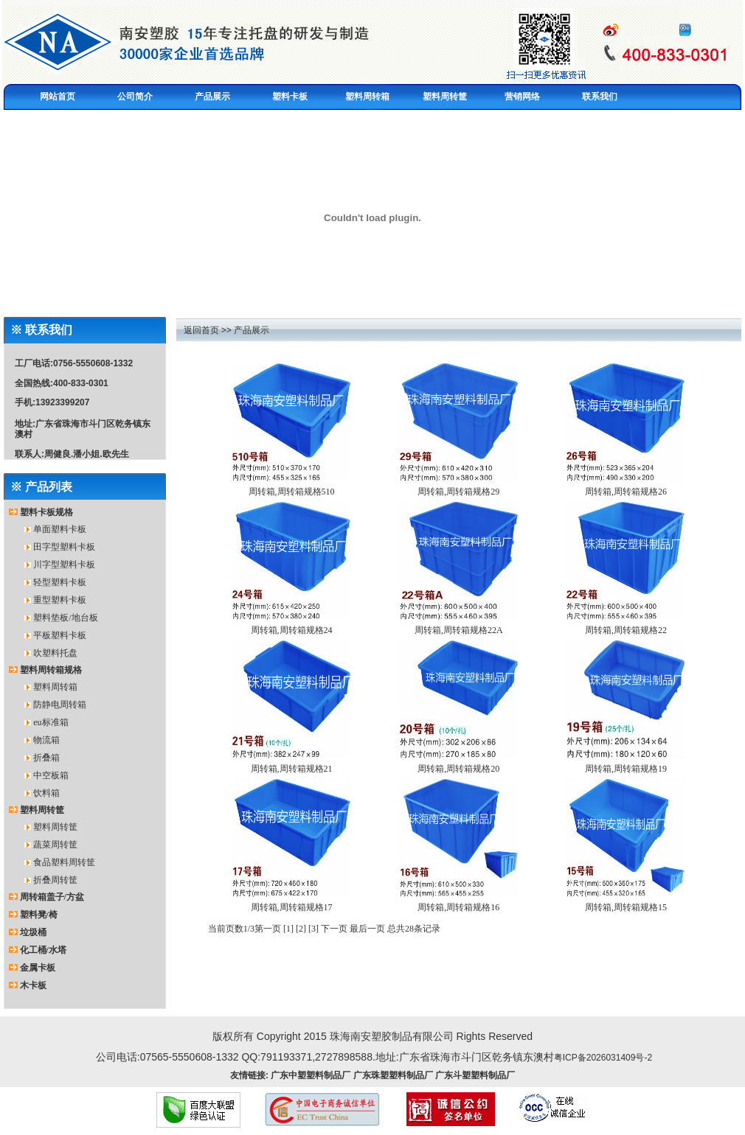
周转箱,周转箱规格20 (458, 769)
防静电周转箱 (59, 704)
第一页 (267, 928)
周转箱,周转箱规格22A (459, 630)
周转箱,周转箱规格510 (292, 491)
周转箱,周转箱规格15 (626, 907)
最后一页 (367, 928)
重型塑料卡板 (59, 600)
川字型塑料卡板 (64, 564)
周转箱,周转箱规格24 (292, 630)
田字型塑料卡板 (64, 547)
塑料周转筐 (55, 827)
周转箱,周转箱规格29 (458, 491)
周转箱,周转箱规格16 (458, 907)
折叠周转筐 (55, 880)
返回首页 (201, 330)
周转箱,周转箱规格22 (626, 630)
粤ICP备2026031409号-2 (603, 1057)
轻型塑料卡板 (59, 582)
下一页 (334, 928)
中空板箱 (51, 775)
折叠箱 (46, 757)
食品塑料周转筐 (64, 862)
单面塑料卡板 (59, 529)
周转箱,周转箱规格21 (292, 769)
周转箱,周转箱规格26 (626, 491)
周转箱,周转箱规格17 (292, 907)
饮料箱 (46, 793)
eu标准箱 (50, 722)
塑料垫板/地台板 (65, 617)
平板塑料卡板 (59, 635)
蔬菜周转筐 (55, 844)
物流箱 (46, 740)
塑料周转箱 (55, 687)
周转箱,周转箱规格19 (626, 769)
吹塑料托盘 (55, 653)
